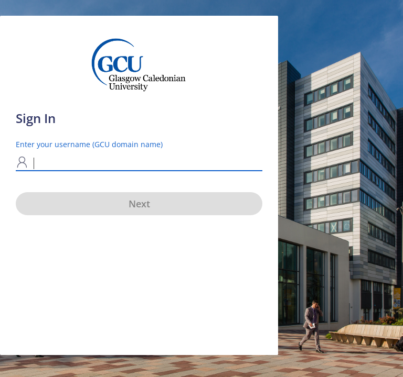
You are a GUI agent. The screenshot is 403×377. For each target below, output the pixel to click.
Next (139, 203)
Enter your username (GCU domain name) (89, 144)
